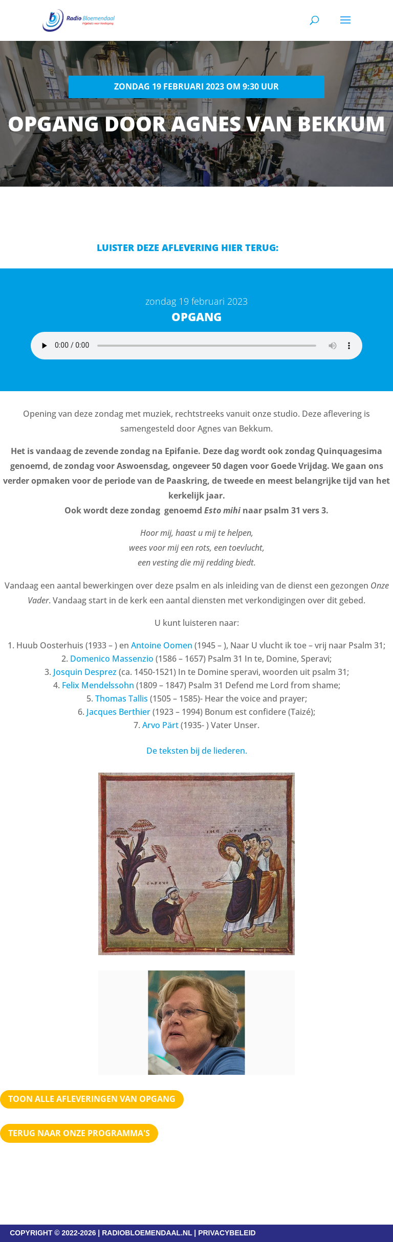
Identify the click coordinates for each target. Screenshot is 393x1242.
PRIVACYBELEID (227, 1233)
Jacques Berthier (118, 711)
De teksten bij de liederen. (196, 750)
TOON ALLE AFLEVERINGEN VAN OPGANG (92, 1098)
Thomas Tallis (121, 698)
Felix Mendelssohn (98, 685)
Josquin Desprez (85, 672)
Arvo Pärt (160, 725)
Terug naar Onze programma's (79, 1133)
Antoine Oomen (161, 645)
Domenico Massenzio (112, 658)
